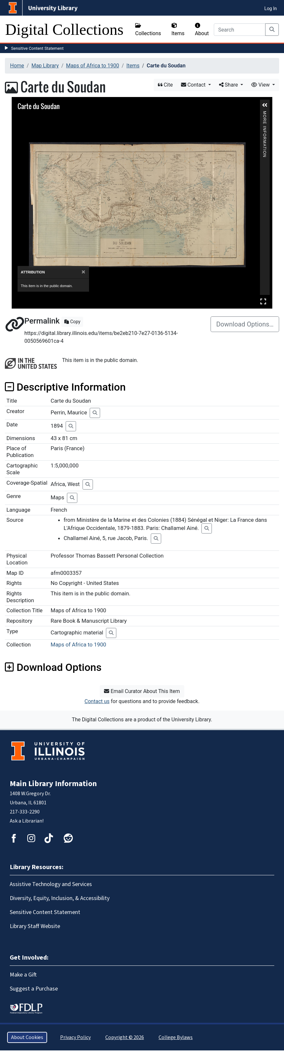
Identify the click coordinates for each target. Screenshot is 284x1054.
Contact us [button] (97, 701)
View (261, 85)
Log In (271, 8)
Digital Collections (64, 29)
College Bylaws (176, 1037)
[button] (265, 105)
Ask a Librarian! (27, 821)
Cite (165, 85)
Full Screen (263, 301)
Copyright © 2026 (124, 1037)
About (202, 29)
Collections (148, 29)
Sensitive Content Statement (37, 48)
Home (17, 65)
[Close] (83, 272)
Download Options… (245, 324)
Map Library (45, 65)
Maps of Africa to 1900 (92, 65)
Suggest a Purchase (34, 989)
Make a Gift (23, 975)
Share (229, 85)
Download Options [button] (53, 667)
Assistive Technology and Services (51, 884)
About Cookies (27, 1037)
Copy (72, 321)
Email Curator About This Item (142, 691)
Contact (194, 85)
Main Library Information (53, 783)
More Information (264, 114)
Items (178, 29)
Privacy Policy (75, 1037)
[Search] (239, 29)
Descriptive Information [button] (65, 387)
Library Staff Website (35, 926)
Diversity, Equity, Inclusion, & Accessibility (60, 898)
